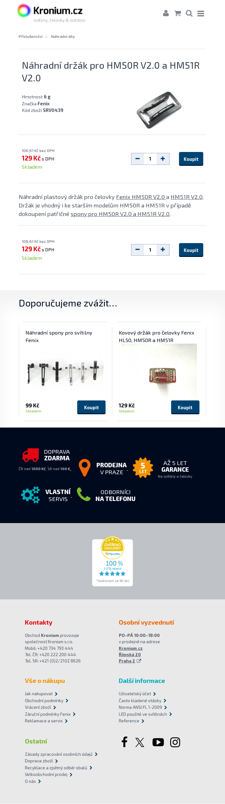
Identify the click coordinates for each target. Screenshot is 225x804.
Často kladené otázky (140, 700)
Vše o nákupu (45, 681)
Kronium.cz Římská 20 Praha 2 (131, 655)
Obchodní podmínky (44, 700)
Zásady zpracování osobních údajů (59, 754)
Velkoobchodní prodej (46, 774)
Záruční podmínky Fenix (48, 714)
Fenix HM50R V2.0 (141, 197)
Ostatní (36, 741)
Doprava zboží (39, 761)
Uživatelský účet (135, 693)
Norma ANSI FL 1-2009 (140, 707)
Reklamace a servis (44, 721)
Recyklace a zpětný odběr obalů (56, 768)
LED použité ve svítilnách (143, 714)
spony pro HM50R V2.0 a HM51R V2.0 (120, 214)
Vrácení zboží (38, 707)
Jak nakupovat (39, 693)
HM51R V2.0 (186, 197)
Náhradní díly (63, 36)
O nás (30, 781)
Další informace (142, 681)
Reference (129, 721)
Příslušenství (31, 36)
